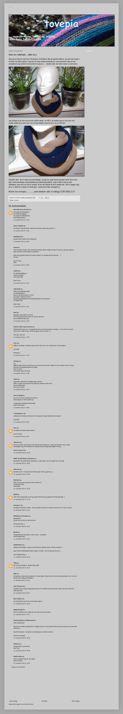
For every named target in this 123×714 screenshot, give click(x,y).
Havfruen (16, 480)
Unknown (16, 442)
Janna (15, 247)
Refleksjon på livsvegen (20, 516)
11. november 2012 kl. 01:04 (21, 539)
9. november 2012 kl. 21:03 (21, 436)
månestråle (16, 289)
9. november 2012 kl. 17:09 (21, 337)
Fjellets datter (17, 656)
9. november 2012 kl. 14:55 (21, 231)
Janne (15, 379)
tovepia (11, 7)
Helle (15, 573)
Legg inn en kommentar (18, 667)
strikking (16, 200)
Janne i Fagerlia (18, 226)
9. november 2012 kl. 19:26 (21, 422)
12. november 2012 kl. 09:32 (21, 604)
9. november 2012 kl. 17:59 (21, 373)
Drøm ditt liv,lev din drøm (21, 209)
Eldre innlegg (75, 701)
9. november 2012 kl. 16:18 (21, 283)
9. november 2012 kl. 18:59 (21, 407)
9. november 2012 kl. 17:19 (21, 355)
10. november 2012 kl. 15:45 (21, 488)
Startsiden (44, 701)
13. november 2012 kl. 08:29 (21, 650)
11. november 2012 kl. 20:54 (21, 580)
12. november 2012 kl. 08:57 (21, 593)
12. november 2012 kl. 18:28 (21, 638)
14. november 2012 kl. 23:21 (21, 663)
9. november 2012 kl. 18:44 (21, 389)
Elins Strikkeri (17, 599)
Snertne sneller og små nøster (22, 327)
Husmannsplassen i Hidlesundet (23, 620)
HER (48, 121)
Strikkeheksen (17, 545)
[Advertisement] (44, 684)
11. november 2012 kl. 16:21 (21, 568)
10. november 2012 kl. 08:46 (21, 463)
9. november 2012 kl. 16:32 (21, 306)
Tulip (15, 563)
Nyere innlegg (13, 701)
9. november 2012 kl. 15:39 (21, 241)
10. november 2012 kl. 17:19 (21, 499)
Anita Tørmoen (18, 586)
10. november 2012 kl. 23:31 (21, 526)
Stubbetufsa (17, 236)
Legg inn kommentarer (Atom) (24, 704)
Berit (14, 312)
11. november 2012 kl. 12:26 (21, 557)
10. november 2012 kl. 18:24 (21, 510)
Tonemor (16, 644)
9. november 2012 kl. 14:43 (21, 220)
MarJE (15, 532)
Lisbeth (15, 271)
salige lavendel (18, 609)
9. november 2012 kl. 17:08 (21, 321)
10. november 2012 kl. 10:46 (21, 474)
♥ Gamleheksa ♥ (18, 413)
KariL (15, 343)
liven (14, 428)
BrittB (15, 494)
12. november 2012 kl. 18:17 (21, 614)
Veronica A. (16, 505)
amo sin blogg (17, 395)
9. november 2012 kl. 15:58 (21, 265)
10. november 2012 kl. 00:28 (21, 452)
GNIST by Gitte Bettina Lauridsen (23, 458)
